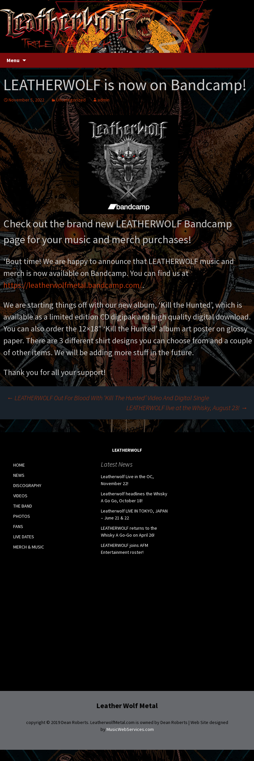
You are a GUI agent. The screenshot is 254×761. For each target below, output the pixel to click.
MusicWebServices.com (130, 729)
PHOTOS (21, 516)
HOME (19, 465)
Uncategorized (71, 100)
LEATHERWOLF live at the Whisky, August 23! (186, 407)
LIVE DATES (23, 537)
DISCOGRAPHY (27, 485)
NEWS (18, 475)
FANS (18, 526)
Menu (13, 60)
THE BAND (22, 506)
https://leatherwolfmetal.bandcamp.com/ (72, 285)
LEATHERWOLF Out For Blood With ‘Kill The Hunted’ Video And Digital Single (108, 398)
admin (103, 100)
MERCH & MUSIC (28, 547)
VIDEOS (20, 496)
